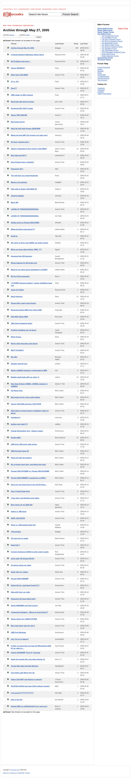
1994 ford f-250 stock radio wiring (24, 444)
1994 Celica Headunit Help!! (21, 323)
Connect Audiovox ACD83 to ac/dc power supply (30, 552)
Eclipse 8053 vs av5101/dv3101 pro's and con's (29, 706)
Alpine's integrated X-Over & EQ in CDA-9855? (29, 149)
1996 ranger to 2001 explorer (22, 95)
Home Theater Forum (106, 32)
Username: (11, 36)
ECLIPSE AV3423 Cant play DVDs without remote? (30, 686)
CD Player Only (17, 390)
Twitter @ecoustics (104, 94)
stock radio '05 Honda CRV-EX (22, 558)
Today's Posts (123, 28)
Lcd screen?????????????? (22, 693)
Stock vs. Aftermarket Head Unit (23, 525)
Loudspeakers (23, 9)
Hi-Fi (15, 9)
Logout (100, 69)
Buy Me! (14, 357)
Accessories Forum (105, 58)
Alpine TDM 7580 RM (19, 115)
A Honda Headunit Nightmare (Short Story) (27, 55)
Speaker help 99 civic (19, 364)
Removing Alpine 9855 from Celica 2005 (26, 310)
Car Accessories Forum (110, 36)
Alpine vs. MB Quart (18, 511)
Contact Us (13, 773)
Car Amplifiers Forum (109, 37)
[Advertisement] (47, 740)
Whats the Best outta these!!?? (23, 229)
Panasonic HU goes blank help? (23, 599)
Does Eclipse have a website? (22, 162)
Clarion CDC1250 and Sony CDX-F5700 (26, 404)
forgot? (28, 35)
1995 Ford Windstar (18, 632)
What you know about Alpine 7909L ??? (26, 249)
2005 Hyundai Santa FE (20, 451)
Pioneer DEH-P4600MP (20, 579)
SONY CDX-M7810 (18, 518)
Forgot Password (104, 67)
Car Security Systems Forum (112, 47)
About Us (6, 773)
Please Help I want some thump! (23, 303)
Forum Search (70, 14)
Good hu (14, 236)
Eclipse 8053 (16, 438)
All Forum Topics (104, 59)
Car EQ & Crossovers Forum (112, 41)
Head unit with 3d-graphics (21, 458)
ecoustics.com (15, 770)
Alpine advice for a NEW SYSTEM (24, 619)
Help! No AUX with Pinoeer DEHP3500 (25, 128)
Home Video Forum (105, 30)
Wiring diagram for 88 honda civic (24, 263)
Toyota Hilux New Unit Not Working (24, 666)
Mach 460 (14, 202)
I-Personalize (16, 532)
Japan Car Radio (17, 290)
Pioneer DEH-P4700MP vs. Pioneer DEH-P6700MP (30, 471)
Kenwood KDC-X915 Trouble (22, 108)
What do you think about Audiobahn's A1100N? (29, 270)
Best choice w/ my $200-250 (21, 505)
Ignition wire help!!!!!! (19, 424)
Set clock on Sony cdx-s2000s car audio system (29, 243)
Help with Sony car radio (20, 592)
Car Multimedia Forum (110, 43)
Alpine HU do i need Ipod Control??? (25, 585)
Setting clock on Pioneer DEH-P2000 (25, 223)
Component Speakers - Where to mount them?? (29, 612)
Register (101, 71)
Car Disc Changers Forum (111, 39)
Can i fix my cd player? (20, 639)
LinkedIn (101, 92)
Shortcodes (102, 75)
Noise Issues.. (16, 337)
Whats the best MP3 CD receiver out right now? (29, 135)
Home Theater (36, 9)
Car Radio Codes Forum (110, 45)
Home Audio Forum (105, 28)
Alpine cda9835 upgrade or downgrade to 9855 (29, 370)
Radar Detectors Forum (110, 56)
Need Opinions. (17, 296)
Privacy (28, 773)
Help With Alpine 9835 (19, 317)
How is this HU (16, 700)
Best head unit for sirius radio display (25, 397)
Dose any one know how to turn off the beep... (29, 485)
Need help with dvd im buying (22, 102)
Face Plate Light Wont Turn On (23, 673)
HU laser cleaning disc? (20, 142)
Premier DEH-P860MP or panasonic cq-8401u (28, 478)
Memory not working (19, 182)
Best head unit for (18, 122)
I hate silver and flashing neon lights (25, 498)
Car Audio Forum (104, 34)
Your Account (102, 80)
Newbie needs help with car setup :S (25, 377)
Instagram (101, 90)
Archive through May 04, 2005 (22, 48)
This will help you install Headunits (24, 176)
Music (55, 9)
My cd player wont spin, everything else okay (28, 464)
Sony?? (14, 88)
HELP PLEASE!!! (17, 350)
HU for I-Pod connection (20, 276)
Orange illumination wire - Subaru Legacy (27, 431)
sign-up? (12, 35)
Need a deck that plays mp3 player (24, 343)
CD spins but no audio (19, 538)
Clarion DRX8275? (18, 68)
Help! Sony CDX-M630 (19, 75)
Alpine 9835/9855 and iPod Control (24, 605)
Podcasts (62, 9)
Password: (28, 36)
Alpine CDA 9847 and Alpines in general (26, 679)
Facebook (101, 88)
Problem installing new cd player (23, 330)
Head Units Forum (108, 54)
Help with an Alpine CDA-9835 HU (24, 189)
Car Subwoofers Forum (110, 50)
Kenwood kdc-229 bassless (21, 256)
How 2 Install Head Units (20, 491)
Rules (100, 73)
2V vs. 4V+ (15, 81)
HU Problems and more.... (21, 61)
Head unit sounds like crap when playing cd (28, 659)
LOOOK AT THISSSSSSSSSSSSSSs (25, 209)
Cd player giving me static (21, 565)
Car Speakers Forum (109, 48)
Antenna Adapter (17, 196)
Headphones (47, 9)
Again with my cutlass (19, 572)
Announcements (103, 78)
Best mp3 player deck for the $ (23, 626)
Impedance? (15, 417)
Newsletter (21, 773)
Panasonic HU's (17, 169)
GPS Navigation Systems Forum (113, 52)
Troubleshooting (103, 76)
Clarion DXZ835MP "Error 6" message (25, 653)
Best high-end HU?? (19, 155)
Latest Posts (8, 9)
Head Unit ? (15, 545)
